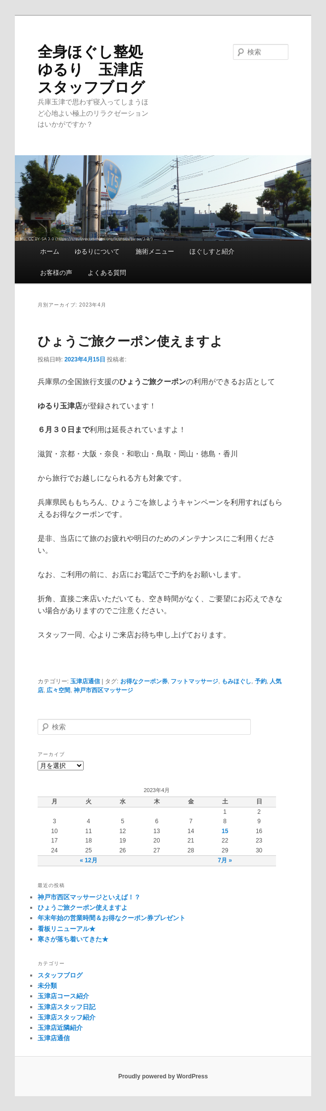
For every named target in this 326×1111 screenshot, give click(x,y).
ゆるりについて (97, 251)
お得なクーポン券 (144, 681)
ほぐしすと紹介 (211, 251)
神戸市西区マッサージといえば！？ (89, 897)
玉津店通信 (85, 681)
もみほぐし (236, 681)
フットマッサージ (194, 681)
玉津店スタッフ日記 (66, 1007)
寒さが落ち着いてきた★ (73, 939)
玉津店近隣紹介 (60, 1027)
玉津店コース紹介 (63, 996)
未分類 (47, 985)
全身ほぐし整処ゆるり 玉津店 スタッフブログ (91, 69)
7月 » (225, 860)
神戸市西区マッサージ (103, 690)
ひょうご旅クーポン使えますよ (130, 341)
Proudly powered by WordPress (163, 1076)
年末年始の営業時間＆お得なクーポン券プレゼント (112, 918)
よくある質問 (107, 272)
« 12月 (88, 860)
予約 (261, 681)
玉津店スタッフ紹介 (66, 1017)
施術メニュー (155, 251)
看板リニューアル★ (66, 929)
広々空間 (58, 690)
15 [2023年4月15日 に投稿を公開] (225, 831)
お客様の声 (56, 272)
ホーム (49, 251)
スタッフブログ (60, 975)
